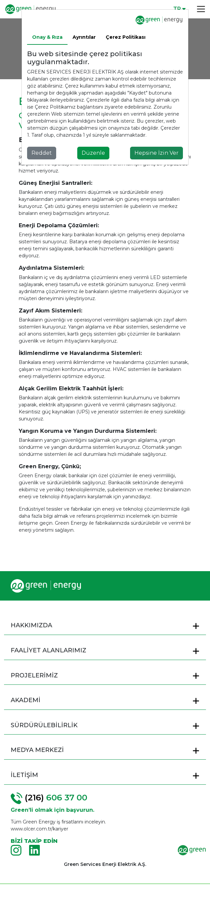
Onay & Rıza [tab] (47, 37)
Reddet (41, 153)
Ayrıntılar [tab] (84, 37)
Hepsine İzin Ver (156, 153)
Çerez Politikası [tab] (125, 37)
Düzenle (93, 153)
